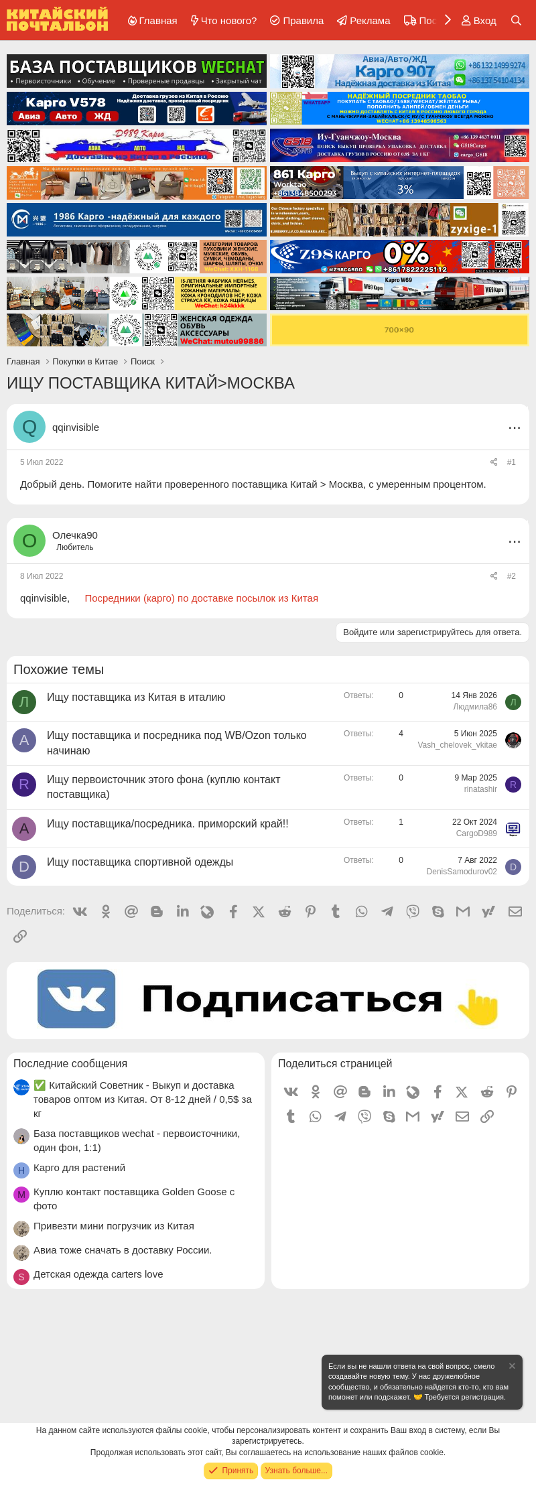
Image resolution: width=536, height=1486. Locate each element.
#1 (511, 462)
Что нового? (229, 20)
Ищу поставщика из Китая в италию (136, 697)
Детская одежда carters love (98, 1274)
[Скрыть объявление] (511, 1367)
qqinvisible (75, 427)
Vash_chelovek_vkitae (457, 745)
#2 (511, 576)
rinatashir (480, 789)
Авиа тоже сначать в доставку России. (123, 1250)
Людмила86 (475, 707)
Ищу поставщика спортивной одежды (140, 862)
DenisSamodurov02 (462, 871)
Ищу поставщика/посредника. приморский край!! (168, 823)
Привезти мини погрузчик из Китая (114, 1225)
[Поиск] (516, 20)
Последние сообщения (70, 1063)
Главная (158, 20)
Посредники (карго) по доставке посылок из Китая (201, 598)
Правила (303, 20)
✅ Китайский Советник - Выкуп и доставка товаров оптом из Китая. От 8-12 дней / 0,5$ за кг (143, 1099)
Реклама (370, 20)
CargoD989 (476, 833)
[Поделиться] (494, 462)
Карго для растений (79, 1167)
